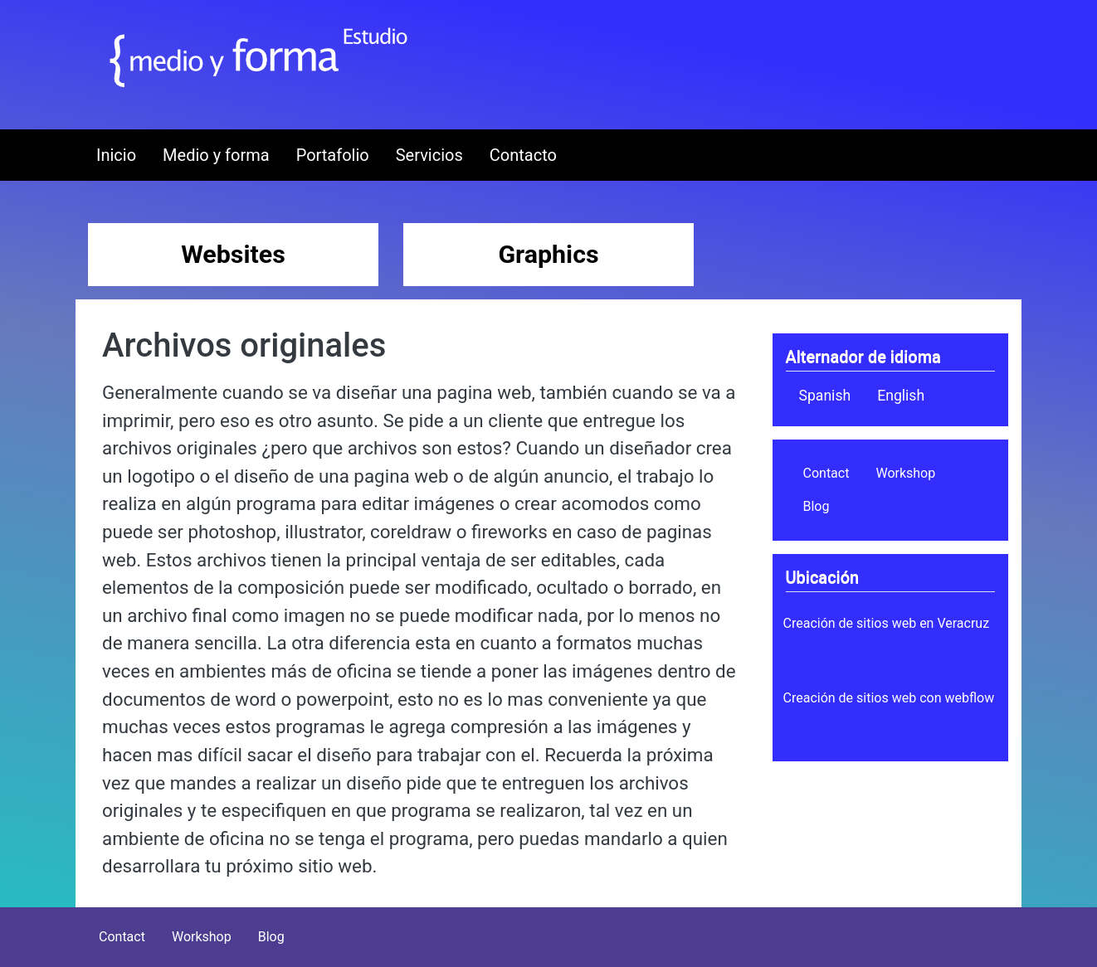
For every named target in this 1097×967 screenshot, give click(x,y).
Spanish (825, 395)
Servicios (429, 155)
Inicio (116, 155)
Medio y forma (216, 155)
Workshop (905, 473)
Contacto (523, 155)
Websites (233, 254)
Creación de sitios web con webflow (889, 698)
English (900, 395)
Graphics (548, 254)
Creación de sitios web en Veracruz (886, 623)
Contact (826, 473)
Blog (816, 506)
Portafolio (332, 155)
